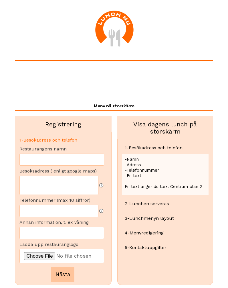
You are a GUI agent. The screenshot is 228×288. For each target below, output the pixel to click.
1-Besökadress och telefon (48, 140)
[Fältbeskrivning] (101, 185)
